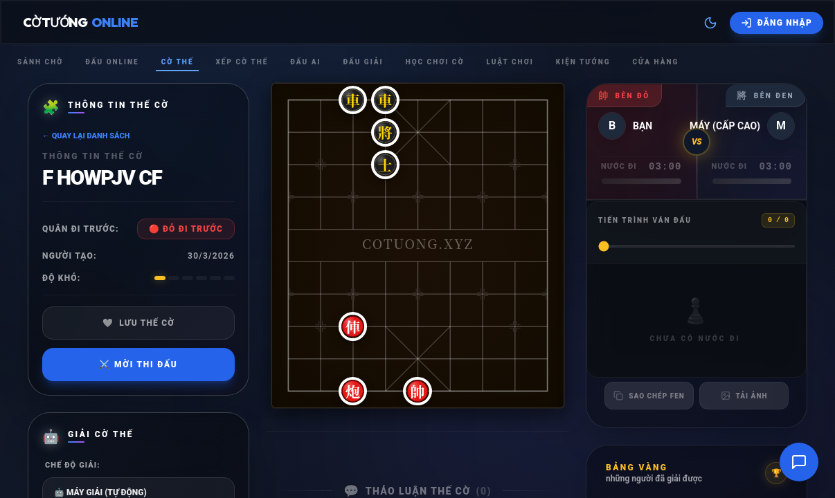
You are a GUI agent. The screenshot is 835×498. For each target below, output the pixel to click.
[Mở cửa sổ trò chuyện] (799, 462)
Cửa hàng (655, 62)
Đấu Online (111, 62)
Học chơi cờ (435, 62)
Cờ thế (177, 62)
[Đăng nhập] (776, 23)
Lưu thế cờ (138, 323)
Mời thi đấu (138, 364)
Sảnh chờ (40, 62)
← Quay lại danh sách (85, 135)
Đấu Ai (305, 62)
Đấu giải (363, 62)
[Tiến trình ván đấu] (696, 246)
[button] (288, 100)
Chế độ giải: (72, 465)
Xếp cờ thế (241, 62)
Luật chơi (509, 62)
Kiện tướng (583, 62)
